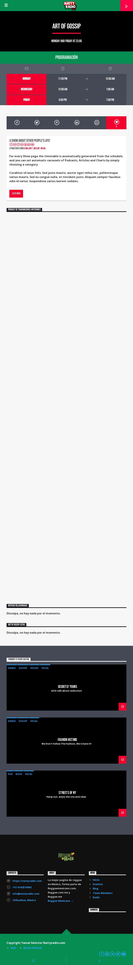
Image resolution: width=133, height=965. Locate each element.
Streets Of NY (67, 792)
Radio (96, 897)
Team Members (103, 893)
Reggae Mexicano (60, 901)
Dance (12, 668)
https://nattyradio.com (27, 881)
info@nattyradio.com (26, 893)
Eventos (98, 884)
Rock (19, 774)
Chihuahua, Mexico (24, 900)
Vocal (43, 148)
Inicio (96, 879)
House (34, 668)
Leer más (16, 193)
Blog (95, 888)
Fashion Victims (67, 739)
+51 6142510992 (22, 887)
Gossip (36, 148)
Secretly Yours (67, 686)
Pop (10, 774)
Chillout (28, 148)
